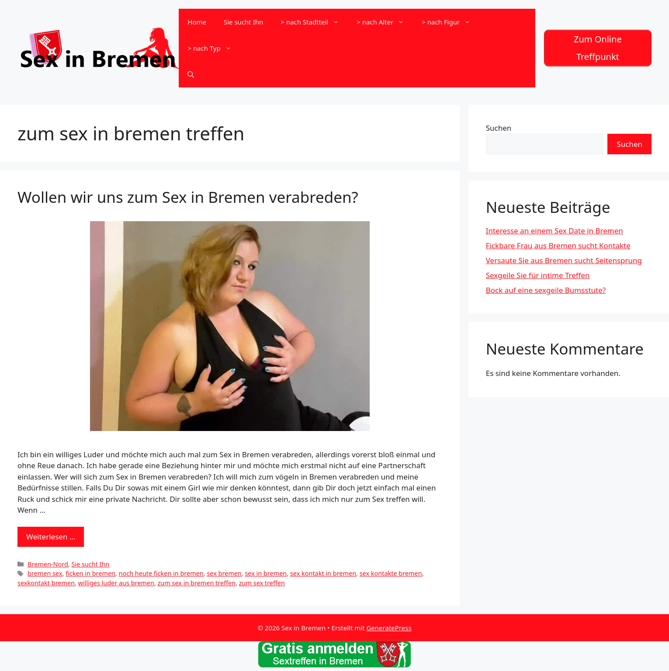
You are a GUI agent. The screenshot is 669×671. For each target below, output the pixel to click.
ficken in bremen (90, 573)
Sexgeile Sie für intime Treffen (538, 275)
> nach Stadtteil (314, 22)
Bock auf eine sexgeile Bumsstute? (546, 290)
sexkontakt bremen (46, 583)
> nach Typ (213, 48)
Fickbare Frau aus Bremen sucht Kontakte (558, 245)
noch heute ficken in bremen (161, 573)
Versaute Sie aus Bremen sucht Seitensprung (564, 260)
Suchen (499, 128)
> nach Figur (450, 22)
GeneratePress (388, 627)
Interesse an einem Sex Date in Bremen (554, 231)
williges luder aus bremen (116, 583)
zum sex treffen (262, 583)
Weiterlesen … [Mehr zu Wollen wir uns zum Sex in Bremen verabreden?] (50, 537)
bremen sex (45, 573)
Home (196, 21)
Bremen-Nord (48, 564)
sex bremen (224, 573)
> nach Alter (385, 22)
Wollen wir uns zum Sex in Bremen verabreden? (187, 197)
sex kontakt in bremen (323, 573)
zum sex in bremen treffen (197, 583)
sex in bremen (266, 573)
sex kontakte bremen (391, 573)
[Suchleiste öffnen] (191, 74)
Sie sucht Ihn (243, 21)
